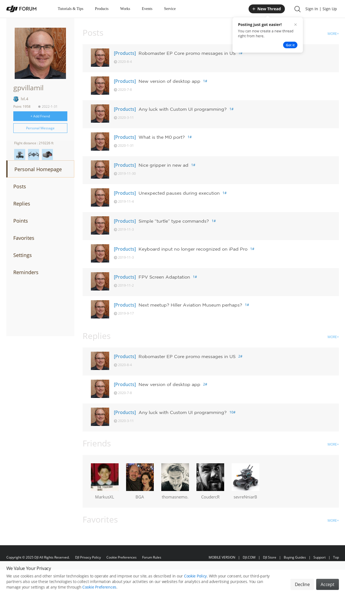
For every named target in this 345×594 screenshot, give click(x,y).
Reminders (26, 272)
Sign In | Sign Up (321, 8)
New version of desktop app (169, 81)
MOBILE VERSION (222, 557)
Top (336, 557)
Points (20, 220)
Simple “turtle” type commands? (174, 220)
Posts (19, 186)
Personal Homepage (38, 169)
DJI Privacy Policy (88, 557)
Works (125, 9)
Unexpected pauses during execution (179, 193)
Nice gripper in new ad (163, 165)
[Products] (125, 53)
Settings (22, 255)
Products (102, 9)
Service (170, 9)
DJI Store (269, 557)
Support (319, 557)
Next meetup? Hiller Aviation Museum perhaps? (190, 304)
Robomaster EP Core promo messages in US (187, 53)
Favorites (23, 238)
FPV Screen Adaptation (164, 276)
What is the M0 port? (162, 137)
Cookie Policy (195, 585)
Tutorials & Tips (70, 9)
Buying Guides (295, 557)
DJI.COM (249, 557)
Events (147, 9)
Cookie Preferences (121, 557)
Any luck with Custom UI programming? (183, 109)
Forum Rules (151, 557)
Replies (21, 203)
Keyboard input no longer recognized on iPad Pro (193, 248)
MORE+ (333, 33)
